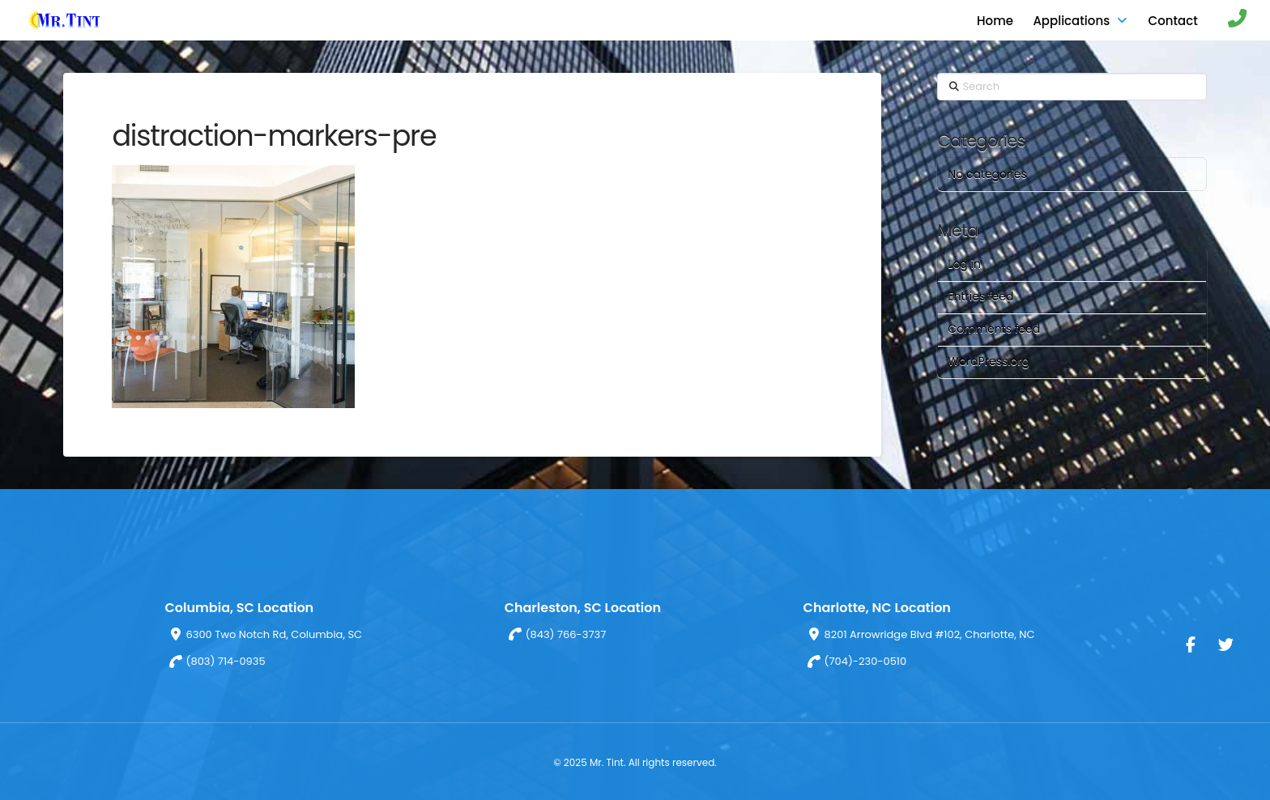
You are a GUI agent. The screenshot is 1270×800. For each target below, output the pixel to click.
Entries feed (980, 296)
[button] (1229, 20)
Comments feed (994, 329)
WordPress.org (988, 361)
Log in (964, 264)
